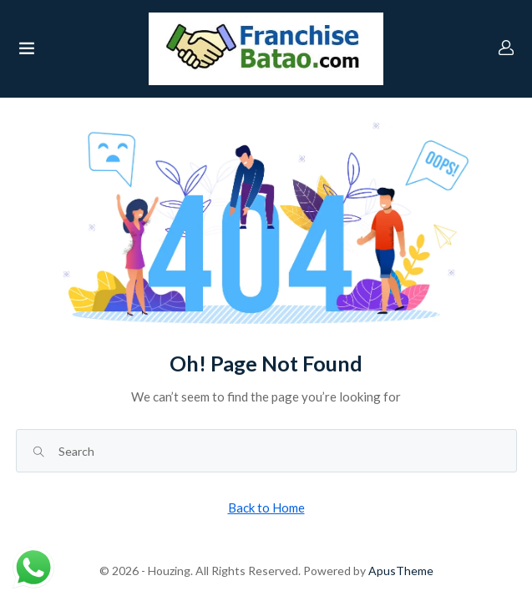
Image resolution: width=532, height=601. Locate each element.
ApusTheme (400, 570)
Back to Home (266, 507)
